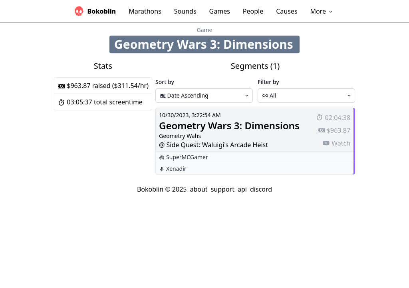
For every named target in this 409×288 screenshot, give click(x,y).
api (242, 189)
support (222, 189)
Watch (336, 143)
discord (261, 189)
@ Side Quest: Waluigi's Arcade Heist (213, 144)
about (198, 189)
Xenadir (176, 168)
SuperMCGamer (187, 157)
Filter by (268, 82)
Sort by (164, 82)
